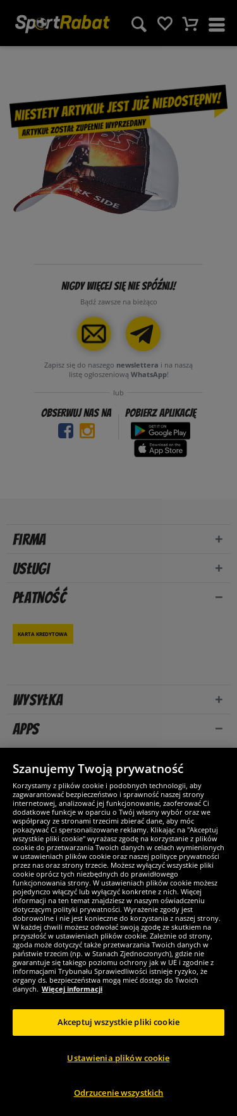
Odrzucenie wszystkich (119, 1092)
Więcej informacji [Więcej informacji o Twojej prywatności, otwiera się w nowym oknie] (72, 988)
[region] (118, 932)
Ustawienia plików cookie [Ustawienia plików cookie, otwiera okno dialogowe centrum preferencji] (118, 1058)
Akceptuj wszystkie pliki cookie (118, 1022)
